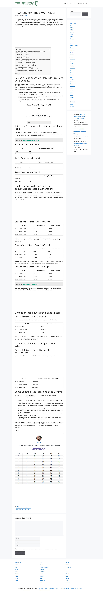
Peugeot (72, 79)
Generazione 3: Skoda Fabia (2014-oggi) (26, 64)
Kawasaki (72, 59)
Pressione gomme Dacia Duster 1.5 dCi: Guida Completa (80, 116)
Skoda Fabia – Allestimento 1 (24, 54)
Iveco (71, 52)
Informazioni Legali (64, 588)
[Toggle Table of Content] (48, 49)
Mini (71, 72)
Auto (66, 3)
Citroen (72, 32)
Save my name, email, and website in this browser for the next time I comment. (37, 549)
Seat (71, 88)
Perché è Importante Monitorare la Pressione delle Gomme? (30, 51)
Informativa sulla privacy (76, 588)
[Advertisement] (39, 37)
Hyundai (72, 50)
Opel (71, 77)
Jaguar (71, 54)
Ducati (71, 39)
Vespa (71, 99)
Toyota (71, 97)
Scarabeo (72, 86)
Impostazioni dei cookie (44, 590)
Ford (71, 43)
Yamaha (72, 106)
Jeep (71, 57)
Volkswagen (73, 101)
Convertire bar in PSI (39, 115)
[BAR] (39, 111)
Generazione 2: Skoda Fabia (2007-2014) (26, 62)
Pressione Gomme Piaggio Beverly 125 (80, 131)
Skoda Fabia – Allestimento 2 (24, 56)
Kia (70, 61)
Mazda (71, 66)
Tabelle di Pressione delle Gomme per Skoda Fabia (28, 53)
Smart (71, 92)
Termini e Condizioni (43, 588)
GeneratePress (26, 590)
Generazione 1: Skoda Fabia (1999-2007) (26, 60)
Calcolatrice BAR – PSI (82, 3)
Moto (73, 3)
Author (18, 73)
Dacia (71, 36)
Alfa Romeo (73, 23)
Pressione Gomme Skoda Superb (23, 508)
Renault (72, 83)
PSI (39, 120)
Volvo (71, 104)
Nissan (71, 75)
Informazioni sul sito (54, 588)
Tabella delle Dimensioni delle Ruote (25, 67)
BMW (71, 30)
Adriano (25, 15)
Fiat (71, 41)
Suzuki (71, 95)
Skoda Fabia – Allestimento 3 (24, 57)
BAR (39, 108)
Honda (71, 48)
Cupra (71, 34)
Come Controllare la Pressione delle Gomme (26, 72)
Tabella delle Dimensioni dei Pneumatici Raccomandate (30, 70)
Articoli (16, 565)
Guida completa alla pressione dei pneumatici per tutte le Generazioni (33, 59)
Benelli (71, 27)
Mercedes (72, 68)
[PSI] (39, 122)
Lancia (71, 63)
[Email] (42, 449)
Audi (71, 25)
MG (71, 70)
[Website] (44, 449)
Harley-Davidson (74, 45)
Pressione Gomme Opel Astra (22, 509)
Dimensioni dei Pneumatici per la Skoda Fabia (27, 68)
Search (71, 11)
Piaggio (72, 81)
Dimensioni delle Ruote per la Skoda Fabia (26, 65)
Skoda (17, 506)
